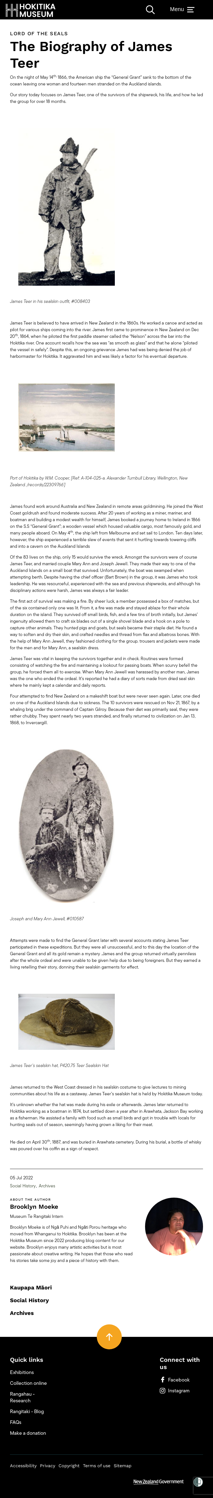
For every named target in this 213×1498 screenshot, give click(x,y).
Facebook (175, 1380)
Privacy (47, 1465)
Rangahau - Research (22, 1397)
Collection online (28, 1383)
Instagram (175, 1390)
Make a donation (28, 1433)
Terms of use (96, 1465)
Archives (47, 1186)
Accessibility (23, 1465)
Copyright (69, 1465)
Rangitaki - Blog (27, 1411)
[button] (30, 10)
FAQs (15, 1422)
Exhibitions (22, 1372)
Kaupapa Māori (31, 1287)
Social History (23, 1186)
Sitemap (122, 1465)
